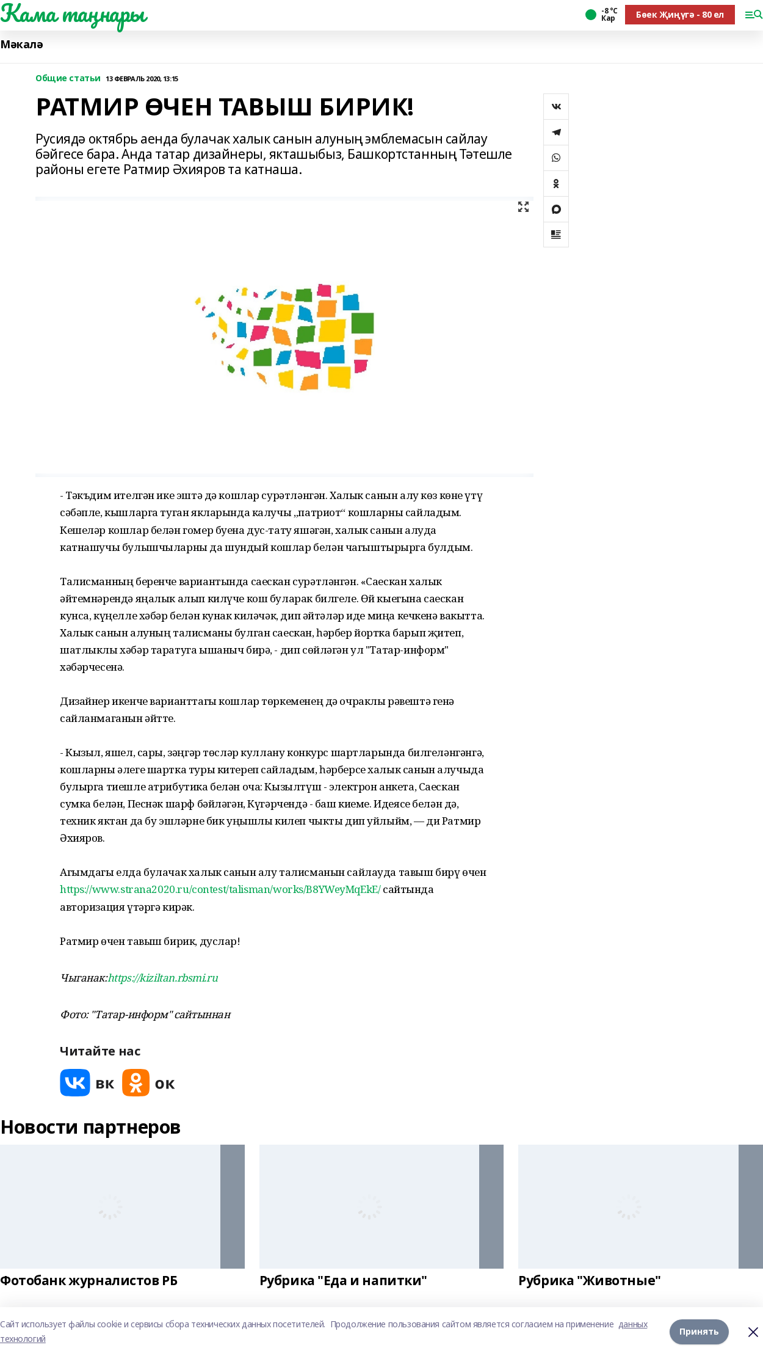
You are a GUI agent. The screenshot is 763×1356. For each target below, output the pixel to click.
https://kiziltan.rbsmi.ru (162, 978)
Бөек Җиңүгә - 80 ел (680, 14)
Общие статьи (68, 78)
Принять (699, 1331)
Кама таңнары (72, 13)
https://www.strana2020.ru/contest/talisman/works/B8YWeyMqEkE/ (220, 889)
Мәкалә (21, 44)
